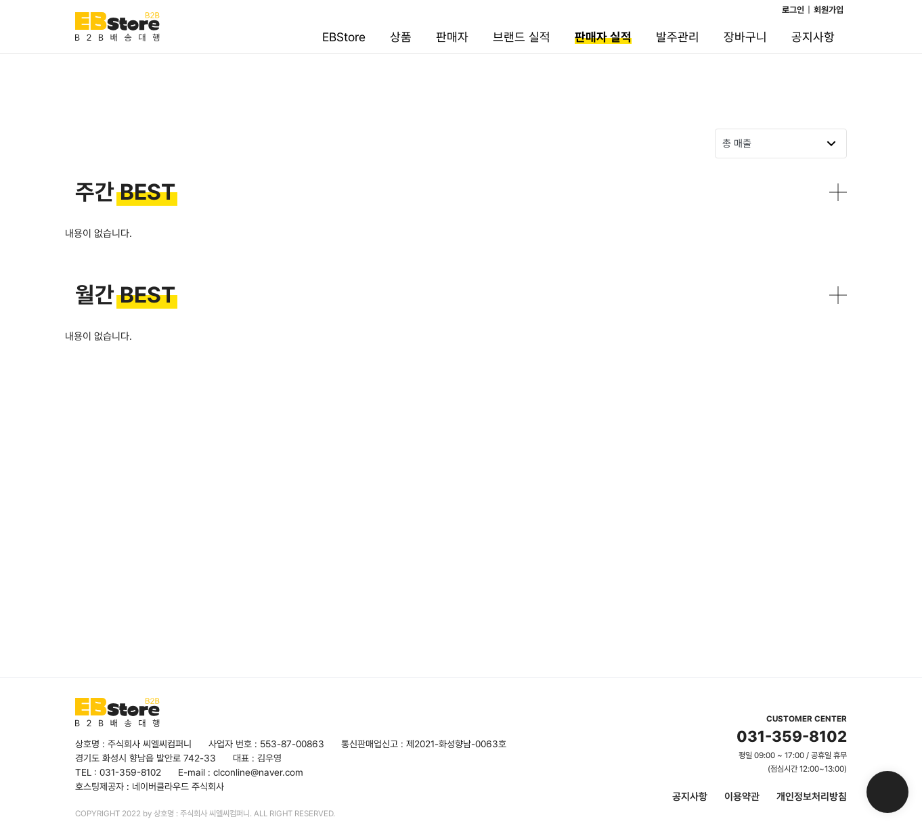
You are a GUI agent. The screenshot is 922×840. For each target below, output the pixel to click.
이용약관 (742, 797)
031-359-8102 (792, 736)
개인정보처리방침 (811, 797)
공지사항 (689, 797)
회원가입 (828, 10)
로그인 (793, 10)
